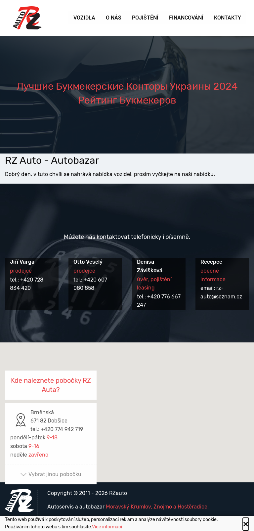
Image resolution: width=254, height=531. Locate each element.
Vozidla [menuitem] (84, 18)
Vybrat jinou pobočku (50, 474)
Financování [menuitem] (186, 18)
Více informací (107, 527)
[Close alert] (246, 524)
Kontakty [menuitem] (227, 18)
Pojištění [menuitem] (145, 18)
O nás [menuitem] (113, 18)
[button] (127, 406)
